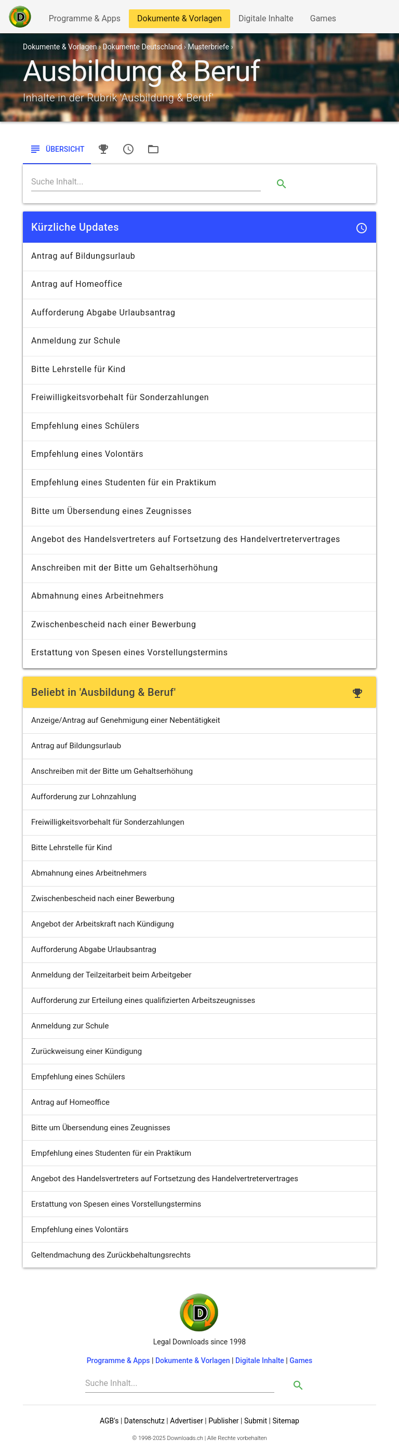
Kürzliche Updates (75, 227)
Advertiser (186, 1421)
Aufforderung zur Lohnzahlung (83, 796)
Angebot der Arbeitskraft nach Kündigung (102, 924)
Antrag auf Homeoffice (70, 1102)
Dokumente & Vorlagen (179, 21)
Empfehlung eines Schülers (78, 1076)
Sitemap (285, 1421)
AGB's (109, 1421)
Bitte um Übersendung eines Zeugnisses (100, 1127)
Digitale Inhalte (266, 21)
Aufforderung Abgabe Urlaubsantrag (93, 949)
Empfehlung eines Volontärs (79, 1229)
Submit (255, 1421)
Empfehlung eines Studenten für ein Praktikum (111, 1153)
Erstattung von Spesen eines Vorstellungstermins (116, 1204)
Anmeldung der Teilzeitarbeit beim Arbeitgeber (111, 975)
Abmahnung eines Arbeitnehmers (89, 873)
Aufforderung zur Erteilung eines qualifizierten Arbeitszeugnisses (143, 1000)
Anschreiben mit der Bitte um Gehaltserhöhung (112, 771)
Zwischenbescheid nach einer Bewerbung (103, 898)
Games (326, 21)
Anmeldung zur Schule (70, 1026)
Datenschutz (144, 1421)
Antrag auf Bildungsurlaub (76, 745)
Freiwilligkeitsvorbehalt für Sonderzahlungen (107, 822)
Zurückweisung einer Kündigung (86, 1051)
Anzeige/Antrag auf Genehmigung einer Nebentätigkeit (125, 720)
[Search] (146, 182)
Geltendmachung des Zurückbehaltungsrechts (111, 1255)
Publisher (223, 1421)
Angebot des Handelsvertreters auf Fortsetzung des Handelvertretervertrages (164, 1178)
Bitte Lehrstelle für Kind (71, 847)
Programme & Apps (84, 21)
